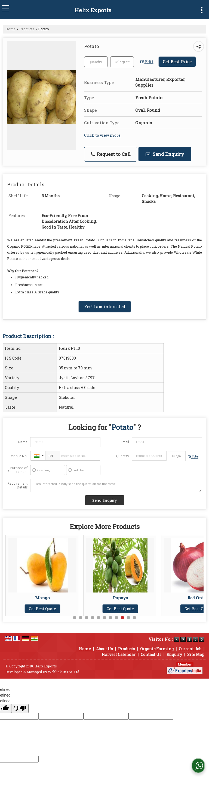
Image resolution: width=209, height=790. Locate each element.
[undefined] (20, 708)
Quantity (122, 456)
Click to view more (102, 135)
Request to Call (111, 154)
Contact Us (151, 654)
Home (10, 29)
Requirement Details (17, 485)
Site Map (195, 654)
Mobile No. (19, 456)
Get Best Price (177, 61)
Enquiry (174, 654)
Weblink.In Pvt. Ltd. (64, 672)
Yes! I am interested (104, 306)
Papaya (121, 597)
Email (125, 442)
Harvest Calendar (119, 654)
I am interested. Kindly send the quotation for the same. (116, 485)
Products (26, 29)
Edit (146, 61)
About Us (104, 648)
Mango (43, 597)
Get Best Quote (43, 608)
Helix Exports (93, 10)
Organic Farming (157, 648)
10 (128, 617)
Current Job (190, 648)
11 (134, 617)
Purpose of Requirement (17, 470)
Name (22, 442)
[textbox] (122, 61)
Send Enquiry (165, 154)
